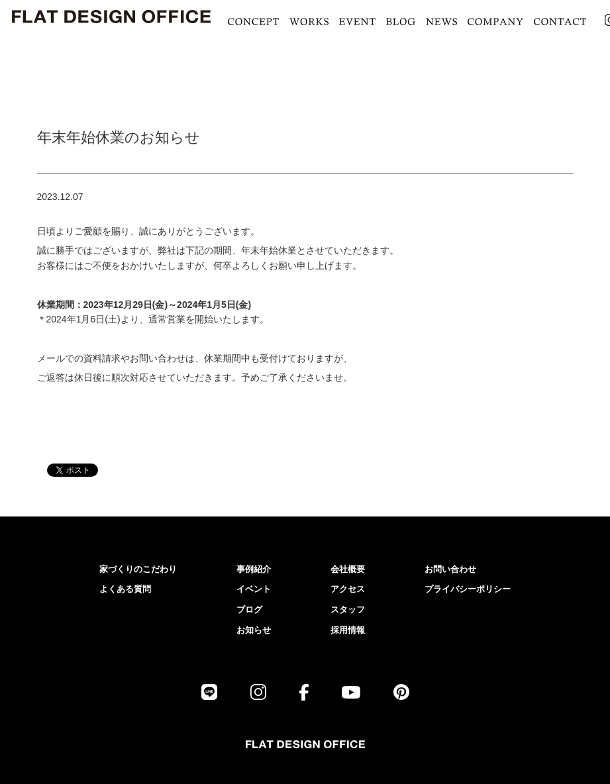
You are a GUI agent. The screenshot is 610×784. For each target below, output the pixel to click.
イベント (253, 589)
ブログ (249, 609)
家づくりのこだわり (138, 569)
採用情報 (347, 630)
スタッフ (347, 609)
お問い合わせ (450, 569)
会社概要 (347, 569)
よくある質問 (125, 589)
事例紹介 (253, 569)
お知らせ (253, 630)
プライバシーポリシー (468, 589)
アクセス (347, 589)
